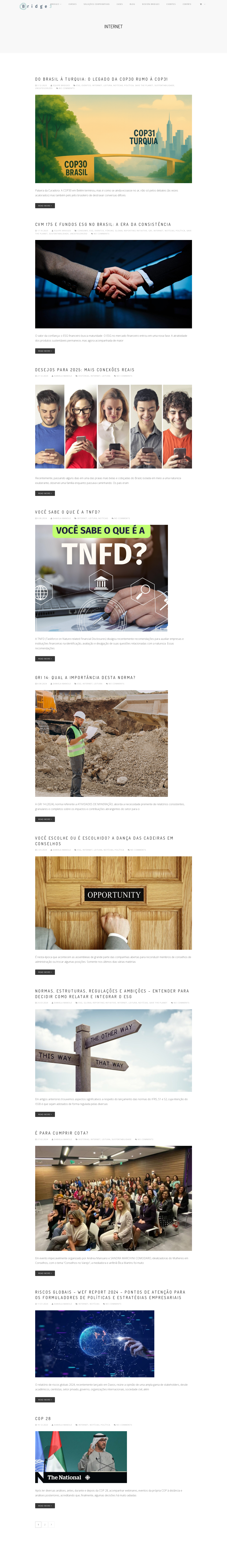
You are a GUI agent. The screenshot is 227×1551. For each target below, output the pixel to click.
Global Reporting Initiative (131, 230)
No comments (65, 88)
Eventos (176, 6)
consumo (82, 230)
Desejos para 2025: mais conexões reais (85, 369)
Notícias (118, 85)
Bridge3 (68, 6)
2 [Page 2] (44, 1524)
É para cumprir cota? (62, 1133)
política (129, 85)
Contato (191, 6)
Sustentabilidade (164, 85)
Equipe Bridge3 (61, 85)
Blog (140, 6)
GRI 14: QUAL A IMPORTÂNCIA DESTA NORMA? (85, 677)
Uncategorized (44, 88)
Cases (128, 6)
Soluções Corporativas (106, 6)
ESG (78, 85)
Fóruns (109, 230)
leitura (108, 85)
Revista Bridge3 (157, 6)
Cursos (83, 6)
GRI (150, 230)
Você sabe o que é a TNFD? (68, 512)
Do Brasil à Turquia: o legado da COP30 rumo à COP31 (101, 79)
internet (97, 85)
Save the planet (144, 85)
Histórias (83, 376)
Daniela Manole (62, 376)
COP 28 (43, 1418)
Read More (45, 205)
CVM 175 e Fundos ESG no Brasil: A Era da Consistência (103, 224)
